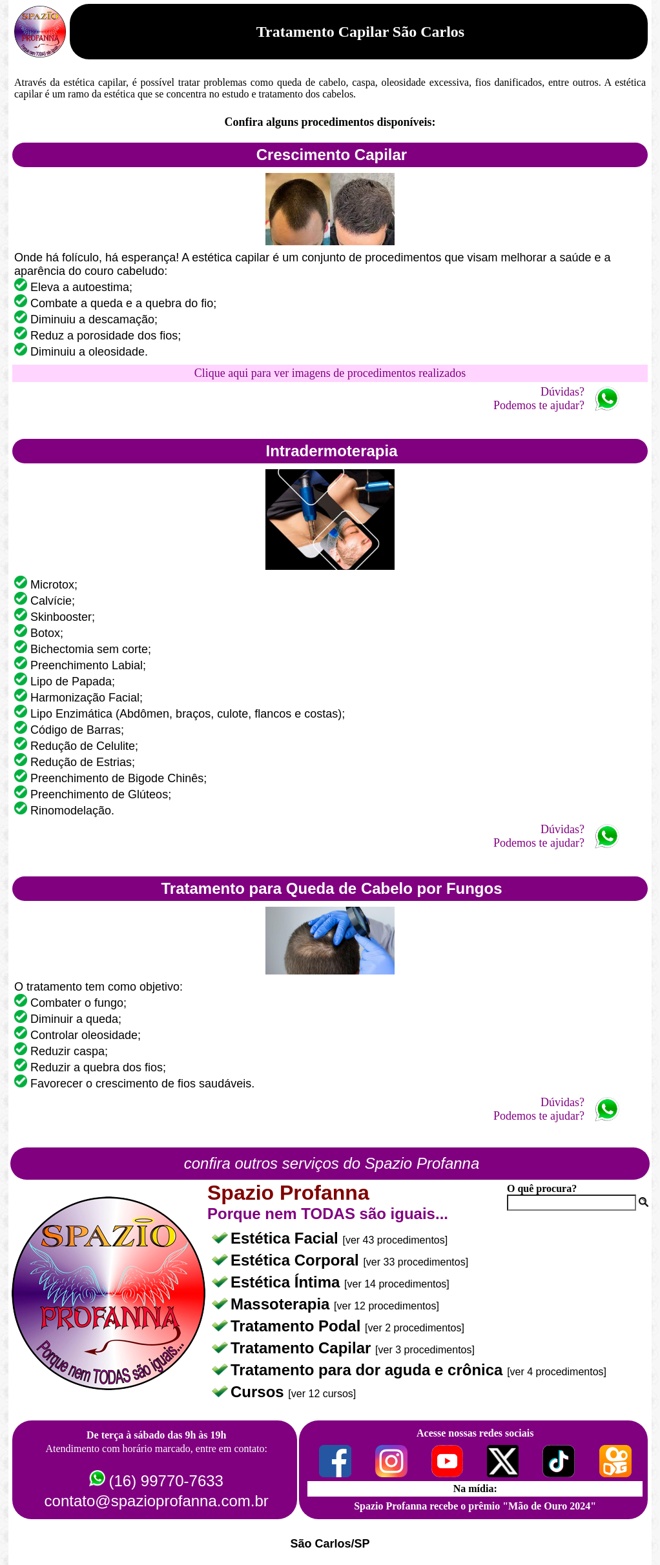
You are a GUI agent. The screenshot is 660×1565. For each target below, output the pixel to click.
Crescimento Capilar (331, 154)
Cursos (259, 1391)
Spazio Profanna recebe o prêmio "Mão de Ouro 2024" (475, 1505)
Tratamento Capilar (303, 1348)
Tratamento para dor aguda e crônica (369, 1369)
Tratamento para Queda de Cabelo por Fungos (331, 888)
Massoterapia (282, 1304)
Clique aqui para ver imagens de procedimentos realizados (330, 373)
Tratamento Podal (298, 1326)
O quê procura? (542, 1188)
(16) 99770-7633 (165, 1480)
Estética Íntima (287, 1282)
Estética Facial (286, 1238)
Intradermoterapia (331, 450)
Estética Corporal (297, 1260)
